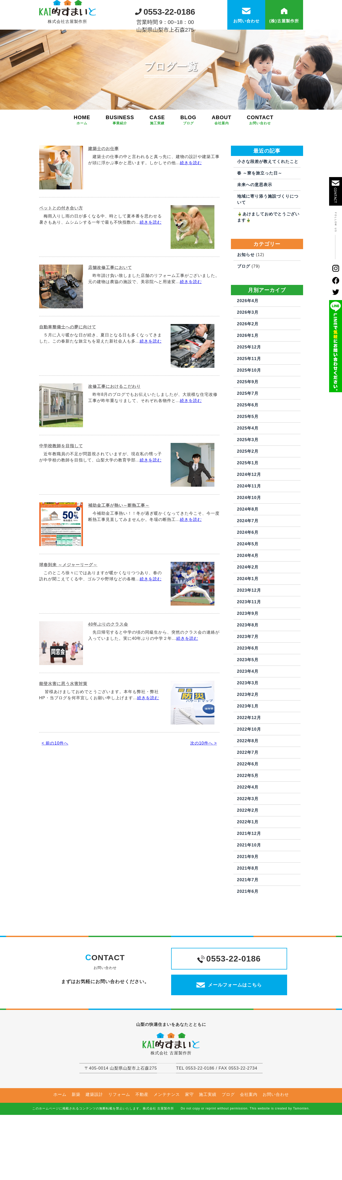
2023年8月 (248, 661)
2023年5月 (248, 695)
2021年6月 (248, 927)
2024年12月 (249, 510)
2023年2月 (248, 730)
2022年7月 (248, 788)
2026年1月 (248, 371)
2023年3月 (248, 718)
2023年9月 (248, 649)
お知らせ (246, 290)
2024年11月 (249, 522)
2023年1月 (248, 742)
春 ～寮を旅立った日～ (259, 209)
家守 (189, 1146)
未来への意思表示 (254, 220)
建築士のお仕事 (103, 184)
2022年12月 (249, 753)
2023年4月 (248, 707)
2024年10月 (249, 533)
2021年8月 (248, 904)
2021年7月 (248, 915)
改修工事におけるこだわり (114, 422)
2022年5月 (248, 811)
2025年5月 (248, 452)
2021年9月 (248, 892)
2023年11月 (249, 637)
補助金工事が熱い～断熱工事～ (118, 541)
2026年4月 (248, 336)
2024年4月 (248, 591)
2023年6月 (248, 684)
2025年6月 (248, 441)
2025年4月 (248, 464)
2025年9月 (248, 417)
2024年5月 (248, 580)
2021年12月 (249, 869)
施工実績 (207, 1146)
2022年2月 (248, 846)
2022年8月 (248, 776)
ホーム (59, 1146)
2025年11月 (249, 394)
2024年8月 (248, 545)
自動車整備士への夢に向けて (67, 363)
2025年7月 (248, 429)
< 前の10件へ (55, 779)
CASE (157, 156)
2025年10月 (249, 406)
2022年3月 (248, 834)
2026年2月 (248, 359)
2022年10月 (249, 765)
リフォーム (119, 1146)
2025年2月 (248, 487)
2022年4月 (248, 823)
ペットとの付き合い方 (61, 244)
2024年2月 (248, 603)
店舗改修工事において (110, 303)
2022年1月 (248, 857)
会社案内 (248, 1146)
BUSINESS (120, 156)
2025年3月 (248, 475)
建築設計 (94, 1146)
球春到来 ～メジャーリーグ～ (68, 600)
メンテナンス (167, 1146)
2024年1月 (248, 614)
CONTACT (260, 156)
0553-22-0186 (165, 10)
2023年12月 (249, 626)
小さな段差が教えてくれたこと (267, 197)
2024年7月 (248, 556)
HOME (82, 156)
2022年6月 (248, 800)
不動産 (141, 1146)
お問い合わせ (276, 1146)
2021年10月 (249, 881)
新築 (76, 1146)
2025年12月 (249, 383)
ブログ (243, 302)
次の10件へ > (203, 779)
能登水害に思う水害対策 (63, 719)
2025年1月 (248, 498)
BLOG (188, 156)
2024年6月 (248, 568)
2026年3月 (248, 348)
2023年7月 (248, 672)
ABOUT (221, 156)
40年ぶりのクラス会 (108, 660)
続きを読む (191, 198)
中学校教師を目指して (61, 481)
